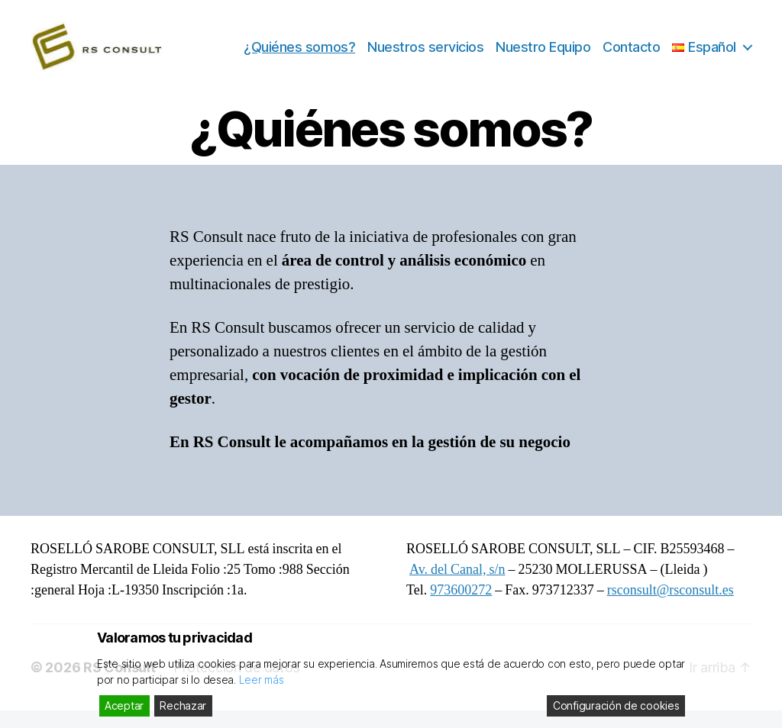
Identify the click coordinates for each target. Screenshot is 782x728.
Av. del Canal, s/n (457, 587)
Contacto (631, 55)
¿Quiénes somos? (299, 55)
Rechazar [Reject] (183, 705)
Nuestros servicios (425, 55)
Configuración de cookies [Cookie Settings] (616, 705)
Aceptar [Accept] (124, 705)
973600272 (461, 608)
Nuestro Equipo (543, 55)
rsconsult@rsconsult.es (670, 608)
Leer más (261, 679)
